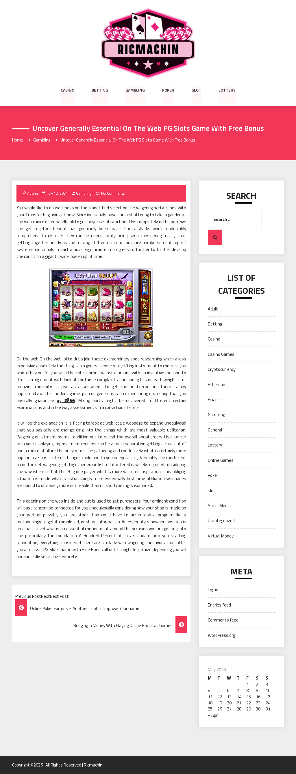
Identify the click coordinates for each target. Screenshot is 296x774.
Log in (213, 590)
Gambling (135, 90)
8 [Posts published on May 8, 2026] (247, 690)
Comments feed (223, 620)
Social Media (219, 505)
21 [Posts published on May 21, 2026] (239, 702)
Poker (168, 90)
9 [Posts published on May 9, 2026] (257, 690)
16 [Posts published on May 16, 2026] (258, 696)
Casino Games (221, 354)
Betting (100, 90)
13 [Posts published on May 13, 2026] (229, 696)
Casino (67, 90)
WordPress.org (221, 635)
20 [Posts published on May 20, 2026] (229, 702)
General (215, 430)
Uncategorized (221, 521)
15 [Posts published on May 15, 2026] (248, 696)
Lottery (227, 90)
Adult (213, 309)
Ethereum (217, 384)
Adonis (33, 193)
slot (196, 90)
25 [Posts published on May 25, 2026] (210, 709)
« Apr (213, 715)
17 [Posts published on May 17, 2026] (268, 696)
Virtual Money (221, 536)
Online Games (221, 460)
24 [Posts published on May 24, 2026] (268, 702)
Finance (215, 399)
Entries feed (219, 605)
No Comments (113, 193)
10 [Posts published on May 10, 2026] (268, 690)
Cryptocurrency (222, 369)
